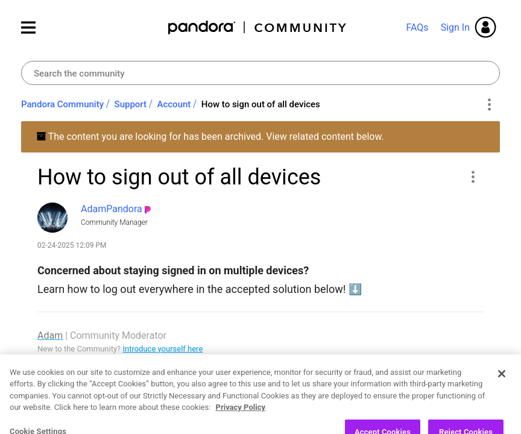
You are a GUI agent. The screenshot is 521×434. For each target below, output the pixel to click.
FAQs (417, 27)
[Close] (501, 399)
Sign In (455, 27)
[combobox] (260, 73)
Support (131, 104)
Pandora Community (257, 27)
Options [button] (489, 104)
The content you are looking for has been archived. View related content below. (210, 136)
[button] (472, 176)
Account (174, 104)
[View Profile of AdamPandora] (111, 209)
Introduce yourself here (162, 348)
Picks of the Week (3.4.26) (143, 361)
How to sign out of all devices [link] (260, 104)
